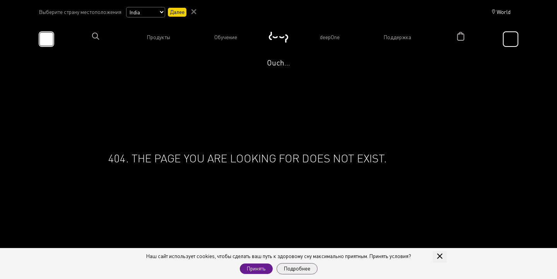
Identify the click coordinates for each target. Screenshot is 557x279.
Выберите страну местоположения (80, 12)
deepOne (330, 37)
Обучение (225, 37)
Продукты (158, 37)
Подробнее (297, 268)
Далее (177, 12)
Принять (256, 268)
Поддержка (397, 37)
